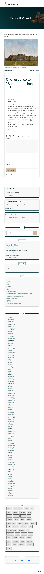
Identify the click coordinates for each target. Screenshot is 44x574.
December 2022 (16, 370)
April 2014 (16, 407)
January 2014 (16, 410)
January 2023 (16, 369)
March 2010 (16, 443)
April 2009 (16, 451)
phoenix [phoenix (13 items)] (18, 533)
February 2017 (16, 390)
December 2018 (16, 377)
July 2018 (16, 381)
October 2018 (16, 379)
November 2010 (16, 436)
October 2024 (16, 368)
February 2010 (16, 444)
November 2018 (16, 378)
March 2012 (16, 424)
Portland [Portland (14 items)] (26, 533)
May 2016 (16, 395)
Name (7, 154)
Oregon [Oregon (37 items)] (19, 531)
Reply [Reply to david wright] (9, 129)
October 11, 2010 (12, 101)
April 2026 (16, 359)
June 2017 (16, 387)
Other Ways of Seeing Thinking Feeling (18, 294)
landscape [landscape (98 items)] (18, 527)
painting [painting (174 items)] (23, 531)
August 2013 (16, 414)
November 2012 (16, 419)
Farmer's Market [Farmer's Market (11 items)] (16, 525)
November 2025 (16, 363)
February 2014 (16, 409)
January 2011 (16, 434)
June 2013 (16, 415)
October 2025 (16, 364)
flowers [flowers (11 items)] (21, 525)
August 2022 (16, 371)
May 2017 (16, 388)
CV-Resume (15, 289)
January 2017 (16, 391)
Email (7, 159)
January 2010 (16, 445)
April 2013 (16, 417)
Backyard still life (9, 70)
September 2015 (16, 400)
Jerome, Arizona (35, 70)
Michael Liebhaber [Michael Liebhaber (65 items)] (16, 529)
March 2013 (16, 418)
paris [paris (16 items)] (26, 531)
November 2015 (16, 399)
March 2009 (16, 452)
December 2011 (16, 426)
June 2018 (16, 382)
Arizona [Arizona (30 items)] (19, 518)
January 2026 (16, 361)
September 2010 (16, 438)
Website (8, 164)
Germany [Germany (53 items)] (28, 525)
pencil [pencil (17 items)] (15, 533)
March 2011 (16, 433)
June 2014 (16, 406)
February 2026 (16, 360)
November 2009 (16, 447)
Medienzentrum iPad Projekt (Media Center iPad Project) (20, 292)
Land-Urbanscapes (16, 291)
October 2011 (16, 428)
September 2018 (16, 380)
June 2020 (16, 373)
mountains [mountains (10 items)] (21, 529)
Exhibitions (15, 290)
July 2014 (16, 405)
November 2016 (16, 392)
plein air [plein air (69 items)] (22, 533)
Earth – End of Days (17, 247)
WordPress (40, 572)
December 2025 (16, 362)
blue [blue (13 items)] (27, 518)
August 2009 (16, 448)
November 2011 (16, 427)
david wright (11, 99)
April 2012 (16, 423)
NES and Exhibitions (16, 293)
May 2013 (16, 416)
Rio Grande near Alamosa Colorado (19, 250)
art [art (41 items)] (21, 518)
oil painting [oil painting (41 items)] (15, 531)
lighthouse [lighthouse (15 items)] (22, 527)
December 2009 (16, 446)
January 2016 (16, 397)
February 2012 (16, 425)
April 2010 (16, 442)
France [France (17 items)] (24, 525)
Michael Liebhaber (6, 572)
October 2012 (16, 420)
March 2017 (16, 389)
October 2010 (16, 437)
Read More (10, 196)
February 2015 (16, 401)
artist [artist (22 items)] (24, 518)
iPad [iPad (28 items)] (15, 527)
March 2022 (16, 372)
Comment (8, 138)
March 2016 (16, 396)
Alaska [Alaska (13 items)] (15, 518)
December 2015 (16, 398)
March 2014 (16, 408)
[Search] (29, 232)
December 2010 (16, 435)
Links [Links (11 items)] (26, 527)
